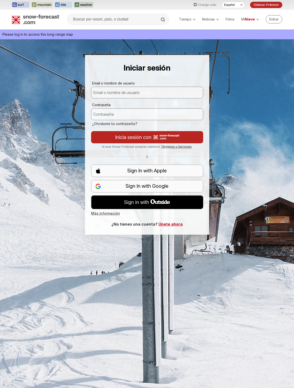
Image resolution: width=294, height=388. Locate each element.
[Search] (163, 19)
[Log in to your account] (274, 19)
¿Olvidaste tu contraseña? (114, 124)
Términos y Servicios (176, 146)
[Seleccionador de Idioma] (233, 5)
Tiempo (187, 19)
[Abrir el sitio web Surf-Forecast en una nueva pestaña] (20, 5)
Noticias (210, 19)
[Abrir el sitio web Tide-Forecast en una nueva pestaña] (63, 5)
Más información (105, 213)
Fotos (230, 19)
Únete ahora (170, 224)
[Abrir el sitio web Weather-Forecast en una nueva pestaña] (83, 5)
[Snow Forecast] (35, 19)
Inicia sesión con (147, 137)
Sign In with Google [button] (132, 186)
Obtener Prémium (266, 5)
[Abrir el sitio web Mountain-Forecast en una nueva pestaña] (41, 5)
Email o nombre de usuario (113, 83)
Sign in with (147, 202)
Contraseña (101, 105)
